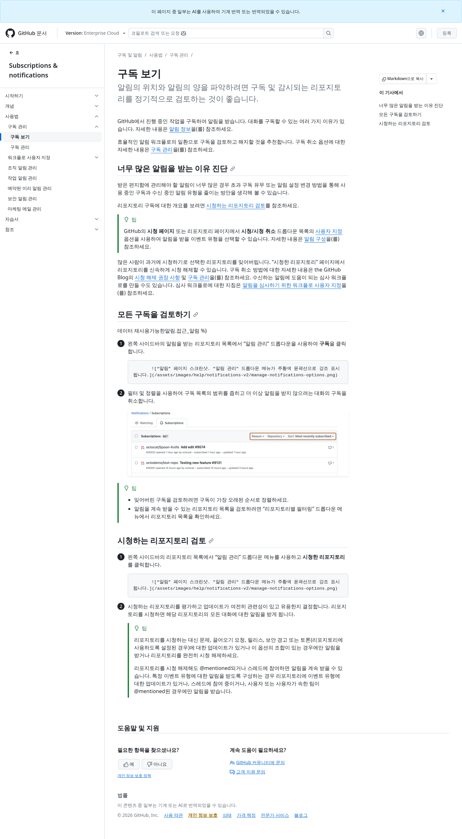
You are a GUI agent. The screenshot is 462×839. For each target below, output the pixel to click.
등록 (446, 33)
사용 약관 (173, 815)
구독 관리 (179, 55)
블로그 (301, 815)
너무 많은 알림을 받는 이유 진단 (176, 168)
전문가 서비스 (275, 815)
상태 (227, 815)
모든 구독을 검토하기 (157, 314)
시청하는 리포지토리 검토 (235, 205)
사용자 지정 (328, 231)
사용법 (156, 55)
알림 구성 (315, 238)
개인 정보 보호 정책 (134, 775)
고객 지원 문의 (247, 772)
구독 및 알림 (129, 55)
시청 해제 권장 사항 (157, 277)
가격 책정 (246, 815)
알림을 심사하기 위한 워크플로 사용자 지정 (292, 285)
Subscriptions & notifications (33, 70)
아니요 (157, 764)
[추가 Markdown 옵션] (431, 79)
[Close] (444, 10)
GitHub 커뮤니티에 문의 (257, 762)
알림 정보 (180, 128)
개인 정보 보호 (202, 815)
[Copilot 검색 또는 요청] (231, 33)
